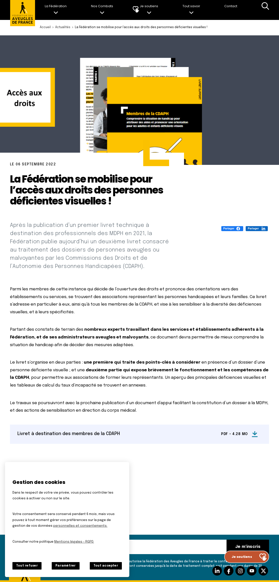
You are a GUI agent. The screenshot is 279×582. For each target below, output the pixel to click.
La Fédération (56, 6)
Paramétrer (65, 565)
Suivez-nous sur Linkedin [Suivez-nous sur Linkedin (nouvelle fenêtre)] (217, 571)
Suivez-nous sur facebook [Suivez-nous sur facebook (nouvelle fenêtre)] (228, 571)
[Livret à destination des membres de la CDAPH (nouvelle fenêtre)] (139, 434)
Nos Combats (102, 6)
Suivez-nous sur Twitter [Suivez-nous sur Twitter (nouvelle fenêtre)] (263, 571)
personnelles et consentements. (80, 525)
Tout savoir (191, 6)
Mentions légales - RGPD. (74, 541)
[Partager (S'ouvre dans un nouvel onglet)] (232, 228)
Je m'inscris (247, 547)
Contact (230, 6)
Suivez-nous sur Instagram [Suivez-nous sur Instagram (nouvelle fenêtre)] (240, 571)
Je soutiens (149, 6)
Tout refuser (27, 565)
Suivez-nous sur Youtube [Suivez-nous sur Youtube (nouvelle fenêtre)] (251, 571)
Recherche (265, 10)
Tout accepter (105, 565)
